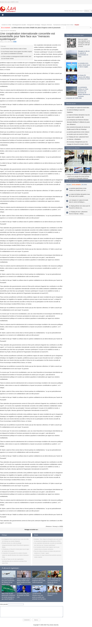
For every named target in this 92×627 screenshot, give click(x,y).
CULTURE (45, 17)
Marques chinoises (46, 25)
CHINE (5, 17)
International (13, 30)
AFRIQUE (29, 17)
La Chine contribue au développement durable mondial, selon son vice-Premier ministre (16, 57)
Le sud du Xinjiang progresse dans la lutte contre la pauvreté (38, 580)
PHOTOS (5, 21)
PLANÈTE (62, 17)
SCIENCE (37, 17)
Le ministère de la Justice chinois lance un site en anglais (84, 65)
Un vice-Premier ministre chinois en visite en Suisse (13, 48)
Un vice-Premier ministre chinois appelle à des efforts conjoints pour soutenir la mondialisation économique (16, 52)
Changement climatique (33, 25)
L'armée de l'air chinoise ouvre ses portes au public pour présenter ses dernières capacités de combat (39, 597)
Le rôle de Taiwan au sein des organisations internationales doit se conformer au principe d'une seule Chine (14, 561)
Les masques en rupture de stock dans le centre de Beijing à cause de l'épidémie (78, 110)
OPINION (86, 17)
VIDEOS (13, 21)
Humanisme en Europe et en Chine (63, 25)
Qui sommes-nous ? (78, 11)
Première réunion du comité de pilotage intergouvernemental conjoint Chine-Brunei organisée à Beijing (15, 545)
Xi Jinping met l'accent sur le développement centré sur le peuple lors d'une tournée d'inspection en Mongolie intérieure (78, 176)
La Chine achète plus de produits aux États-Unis (23, 595)
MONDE (21, 17)
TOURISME (77, 17)
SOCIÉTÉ (54, 17)
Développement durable (19, 25)
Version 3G (67, 11)
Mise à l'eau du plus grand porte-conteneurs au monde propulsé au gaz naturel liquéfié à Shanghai (8, 597)
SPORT (69, 17)
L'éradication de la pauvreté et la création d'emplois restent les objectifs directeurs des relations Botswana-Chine (15, 555)
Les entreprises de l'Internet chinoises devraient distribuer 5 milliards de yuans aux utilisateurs (78, 122)
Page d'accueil (4, 30)
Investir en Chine (6, 25)
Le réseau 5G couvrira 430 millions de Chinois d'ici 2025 (84, 77)
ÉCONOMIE (13, 17)
